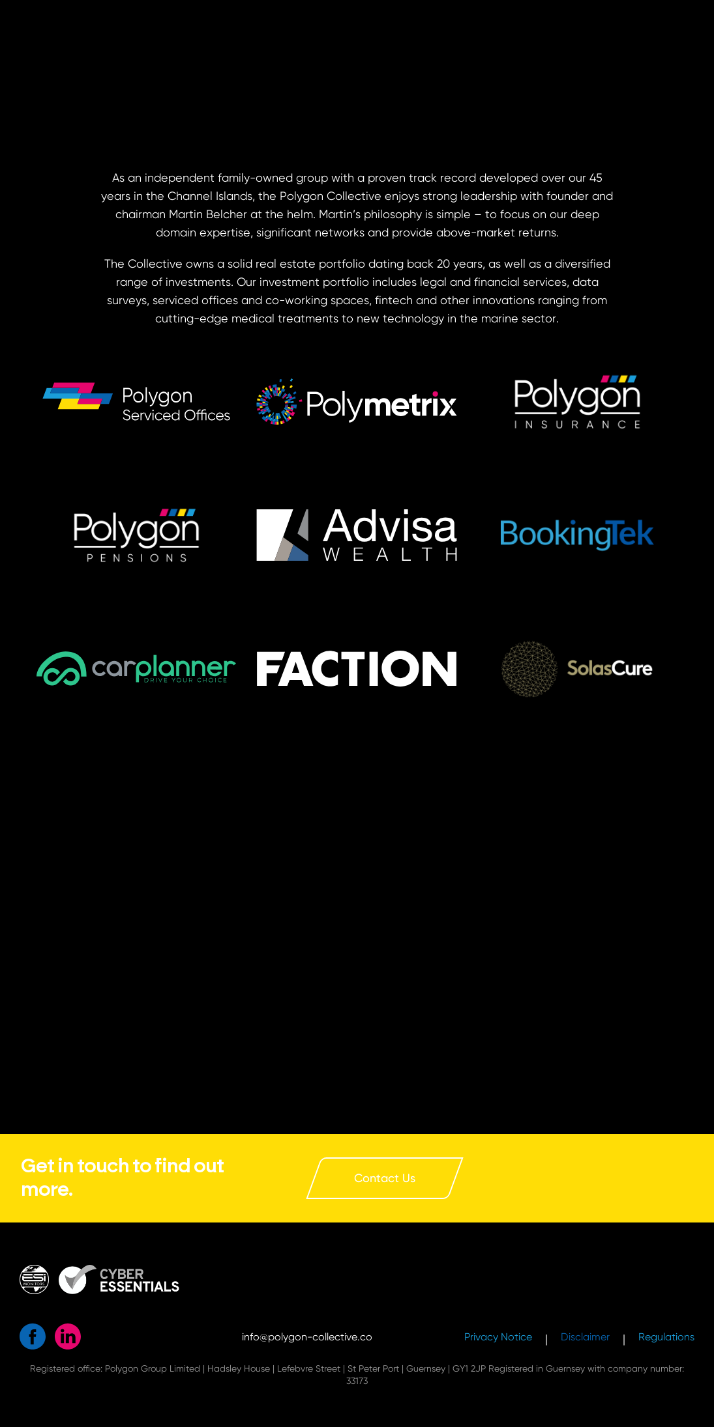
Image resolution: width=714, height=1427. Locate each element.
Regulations (666, 1337)
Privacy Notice (498, 1337)
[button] (577, 535)
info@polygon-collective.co (307, 1337)
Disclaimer (585, 1337)
